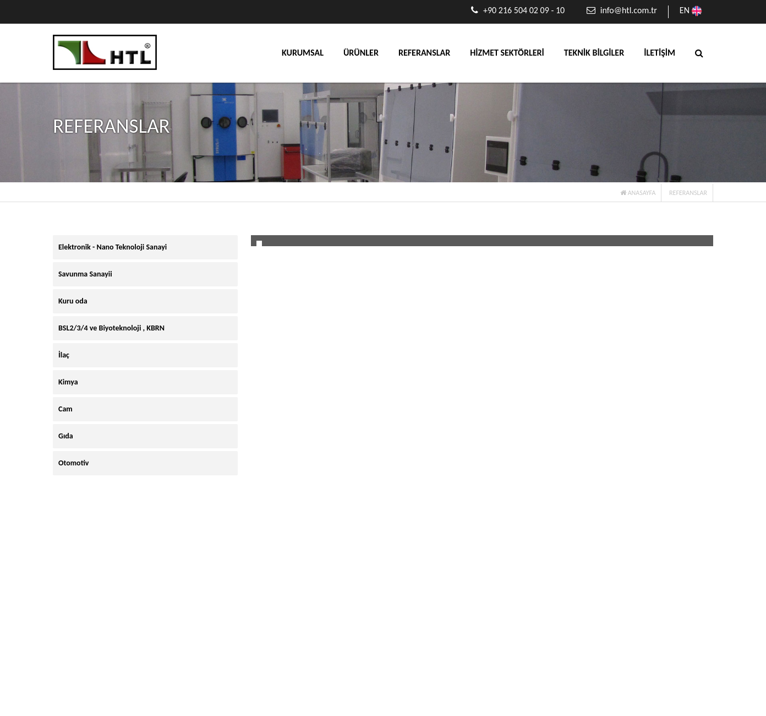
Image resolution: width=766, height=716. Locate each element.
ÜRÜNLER (361, 52)
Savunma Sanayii (85, 274)
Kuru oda (72, 301)
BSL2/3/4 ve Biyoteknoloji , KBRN (111, 328)
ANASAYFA (637, 193)
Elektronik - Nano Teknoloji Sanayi (112, 247)
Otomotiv (73, 463)
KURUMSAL (303, 52)
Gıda (65, 436)
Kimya (68, 382)
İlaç (63, 355)
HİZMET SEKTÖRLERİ (507, 52)
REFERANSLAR (424, 52)
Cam (65, 409)
